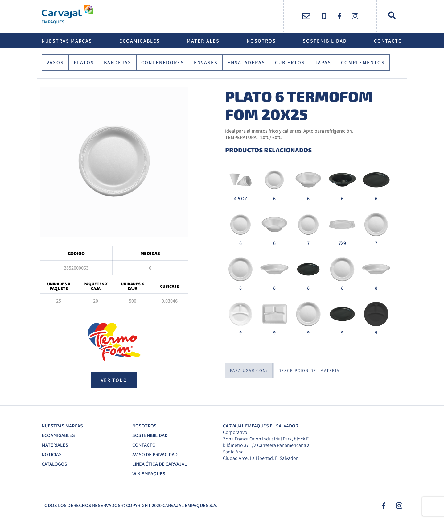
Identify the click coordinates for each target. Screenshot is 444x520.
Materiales (203, 41)
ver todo (114, 380)
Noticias (52, 454)
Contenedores (162, 62)
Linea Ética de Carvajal (159, 464)
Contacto (388, 41)
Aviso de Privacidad (155, 454)
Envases (206, 62)
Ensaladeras (246, 62)
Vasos (55, 62)
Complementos (363, 62)
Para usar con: (249, 370)
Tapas (323, 62)
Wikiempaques (148, 473)
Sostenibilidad (325, 41)
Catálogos (54, 464)
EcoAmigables (139, 41)
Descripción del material (310, 370)
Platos (84, 62)
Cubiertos (290, 62)
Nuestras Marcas (67, 41)
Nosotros (261, 41)
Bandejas (117, 62)
